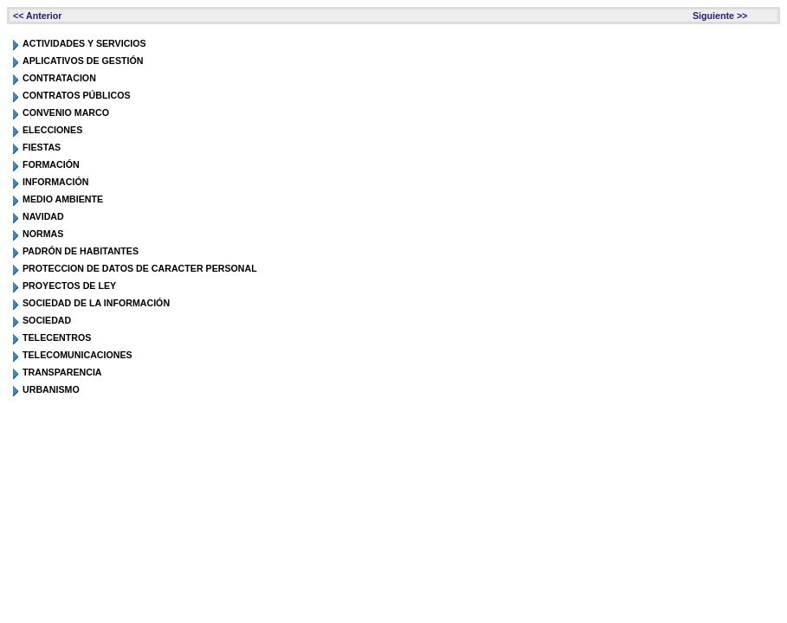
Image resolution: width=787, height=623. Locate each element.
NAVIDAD (43, 216)
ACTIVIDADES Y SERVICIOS (84, 43)
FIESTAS (42, 147)
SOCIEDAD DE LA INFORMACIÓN (96, 303)
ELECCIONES (52, 130)
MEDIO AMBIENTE (63, 199)
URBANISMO (51, 389)
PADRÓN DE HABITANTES (81, 251)
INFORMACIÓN (55, 182)
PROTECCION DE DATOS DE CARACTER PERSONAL (140, 268)
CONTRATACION (59, 78)
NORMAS (43, 233)
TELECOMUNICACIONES (77, 355)
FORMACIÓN (51, 164)
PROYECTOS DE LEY (69, 285)
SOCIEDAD (47, 320)
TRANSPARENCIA (62, 372)
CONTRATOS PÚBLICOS (77, 95)
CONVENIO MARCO (66, 112)
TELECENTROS (57, 337)
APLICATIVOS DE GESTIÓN (83, 60)
